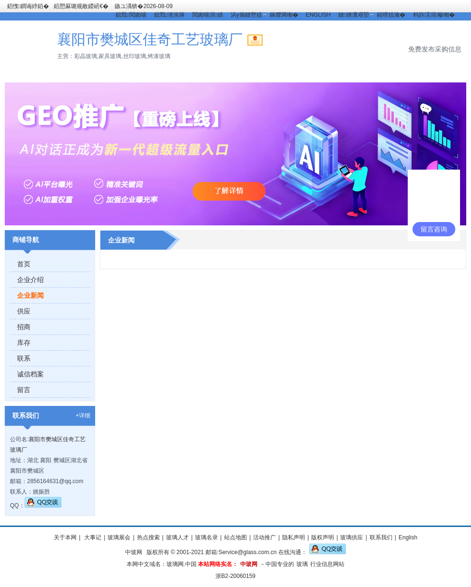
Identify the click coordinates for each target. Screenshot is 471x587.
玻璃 (302, 564)
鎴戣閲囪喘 (131, 14)
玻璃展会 (119, 537)
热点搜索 (148, 537)
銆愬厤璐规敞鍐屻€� (81, 6)
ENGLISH (318, 14)
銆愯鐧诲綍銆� (28, 6)
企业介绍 (30, 279)
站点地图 (235, 537)
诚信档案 (30, 374)
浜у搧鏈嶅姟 (246, 14)
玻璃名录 (206, 537)
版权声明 (322, 537)
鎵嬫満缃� (284, 14)
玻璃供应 (351, 537)
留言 (23, 390)
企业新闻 (30, 295)
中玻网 (133, 552)
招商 (23, 327)
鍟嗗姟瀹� (391, 14)
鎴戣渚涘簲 (169, 14)
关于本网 (65, 537)
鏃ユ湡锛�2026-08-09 (143, 6)
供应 (23, 311)
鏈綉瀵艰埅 (353, 14)
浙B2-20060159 (235, 576)
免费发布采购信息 (434, 49)
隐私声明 (293, 537)
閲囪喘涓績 (207, 14)
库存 (23, 342)
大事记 (92, 537)
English (408, 537)
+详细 (83, 415)
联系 (23, 358)
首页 (23, 264)
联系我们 (381, 537)
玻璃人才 (177, 537)
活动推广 (264, 537)
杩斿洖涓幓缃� (434, 14)
